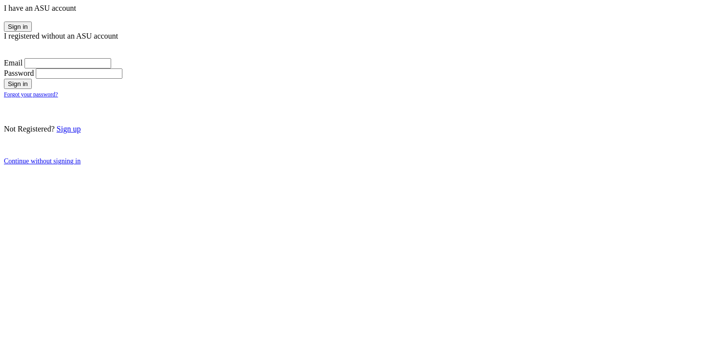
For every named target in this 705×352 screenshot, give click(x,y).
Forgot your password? (31, 94)
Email (13, 63)
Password (19, 73)
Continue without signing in (42, 161)
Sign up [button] (69, 129)
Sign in (18, 26)
